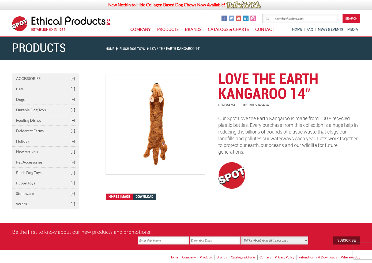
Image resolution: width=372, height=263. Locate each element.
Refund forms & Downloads (317, 248)
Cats (45, 89)
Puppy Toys (45, 183)
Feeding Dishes (45, 120)
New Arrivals (45, 151)
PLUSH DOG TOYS (133, 49)
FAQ (310, 29)
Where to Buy (350, 248)
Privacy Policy (284, 248)
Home (297, 29)
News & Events (330, 29)
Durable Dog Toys (45, 110)
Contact (264, 29)
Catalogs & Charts (228, 29)
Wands (45, 204)
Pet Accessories (45, 162)
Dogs (45, 99)
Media (352, 29)
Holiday (45, 141)
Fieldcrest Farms (45, 130)
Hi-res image (119, 197)
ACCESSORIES (45, 78)
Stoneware (45, 193)
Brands (193, 29)
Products (168, 29)
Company (140, 29)
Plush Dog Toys (45, 172)
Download (144, 197)
